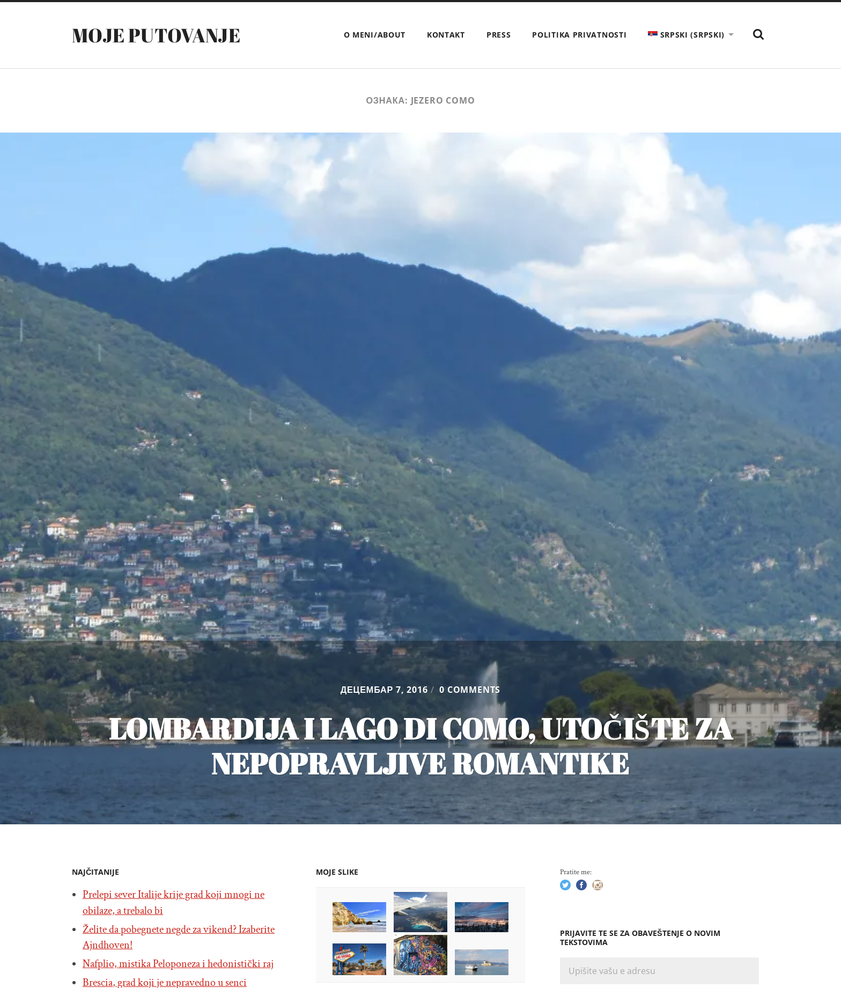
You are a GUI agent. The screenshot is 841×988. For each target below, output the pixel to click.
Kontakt (446, 35)
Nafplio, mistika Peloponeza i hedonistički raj (178, 964)
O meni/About (374, 35)
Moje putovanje (156, 35)
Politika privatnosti (579, 35)
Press (498, 35)
